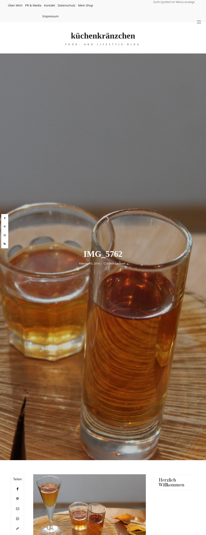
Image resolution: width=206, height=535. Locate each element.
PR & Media (33, 5)
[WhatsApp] (17, 519)
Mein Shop (85, 5)
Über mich (15, 5)
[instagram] (4, 235)
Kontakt (49, 5)
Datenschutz (66, 5)
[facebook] (4, 218)
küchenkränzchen (103, 35)
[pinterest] (4, 227)
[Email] (17, 509)
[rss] (4, 244)
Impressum (50, 16)
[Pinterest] (17, 499)
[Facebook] (17, 489)
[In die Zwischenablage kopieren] (17, 528)
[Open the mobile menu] (199, 22)
